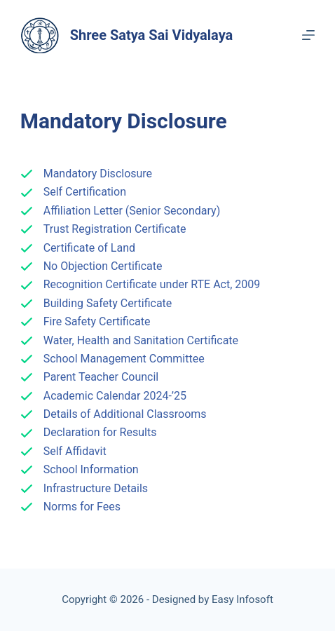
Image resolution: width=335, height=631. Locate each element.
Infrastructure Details (95, 488)
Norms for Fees (82, 506)
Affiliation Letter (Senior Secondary (130, 210)
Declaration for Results (100, 432)
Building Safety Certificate (107, 303)
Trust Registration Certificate (114, 229)
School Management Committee (124, 358)
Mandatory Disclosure (97, 173)
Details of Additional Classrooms (125, 414)
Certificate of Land (89, 248)
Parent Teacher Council (101, 377)
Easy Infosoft (242, 599)
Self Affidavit (75, 451)
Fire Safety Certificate (97, 321)
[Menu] (308, 35)
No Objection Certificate (103, 266)
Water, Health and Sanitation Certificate (140, 340)
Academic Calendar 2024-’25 (114, 395)
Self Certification (84, 191)
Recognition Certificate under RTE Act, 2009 (152, 284)
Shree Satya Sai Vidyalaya (151, 35)
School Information (91, 469)
